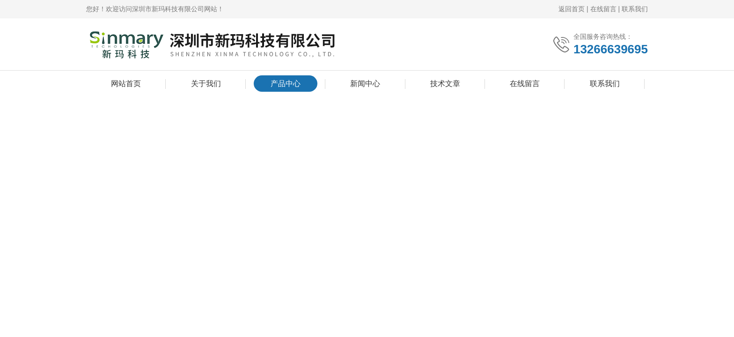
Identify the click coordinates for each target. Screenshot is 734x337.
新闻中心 (365, 84)
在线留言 (603, 9)
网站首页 (126, 84)
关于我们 (206, 84)
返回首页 (571, 9)
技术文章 (445, 84)
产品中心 (286, 84)
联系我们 (635, 9)
